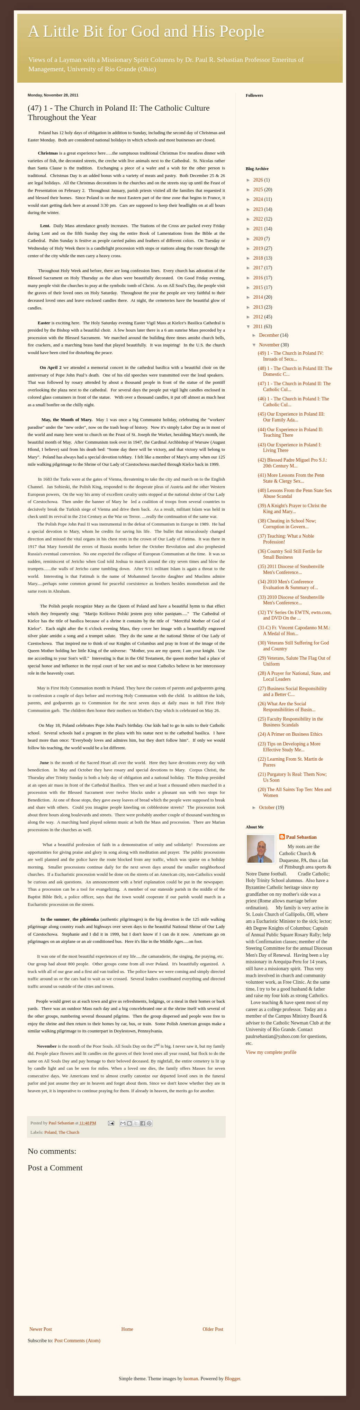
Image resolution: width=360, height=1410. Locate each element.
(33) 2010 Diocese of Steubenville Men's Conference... (291, 600)
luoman (190, 1378)
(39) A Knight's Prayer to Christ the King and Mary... (292, 508)
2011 (258, 326)
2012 (258, 316)
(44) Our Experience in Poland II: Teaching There (290, 432)
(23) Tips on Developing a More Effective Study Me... (289, 746)
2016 (258, 277)
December (269, 335)
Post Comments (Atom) (77, 1340)
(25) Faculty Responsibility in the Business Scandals (290, 721)
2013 (258, 307)
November (270, 344)
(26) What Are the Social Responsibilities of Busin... (286, 706)
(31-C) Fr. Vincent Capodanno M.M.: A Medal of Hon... (294, 630)
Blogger (232, 1378)
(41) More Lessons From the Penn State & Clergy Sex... (291, 478)
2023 (258, 209)
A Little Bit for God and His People (146, 31)
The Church (68, 1132)
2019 (258, 248)
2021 (258, 228)
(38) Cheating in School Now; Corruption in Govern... (287, 523)
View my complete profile (271, 1052)
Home (127, 1329)
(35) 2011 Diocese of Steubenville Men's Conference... (291, 569)
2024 (258, 199)
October (267, 807)
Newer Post (40, 1329)
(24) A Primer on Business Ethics (290, 734)
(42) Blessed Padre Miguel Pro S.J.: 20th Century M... (292, 463)
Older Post (213, 1329)
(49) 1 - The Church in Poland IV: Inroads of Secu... (291, 356)
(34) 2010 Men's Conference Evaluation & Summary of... (288, 584)
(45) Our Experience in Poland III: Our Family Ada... (291, 417)
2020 (258, 238)
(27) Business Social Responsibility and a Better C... (292, 691)
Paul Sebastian (301, 837)
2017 (258, 267)
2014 (258, 297)
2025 (258, 189)
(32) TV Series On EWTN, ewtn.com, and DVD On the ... (295, 615)
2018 (258, 258)
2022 (258, 219)
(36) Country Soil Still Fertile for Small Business (290, 554)
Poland (50, 1132)
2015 (258, 287)
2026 (258, 180)
